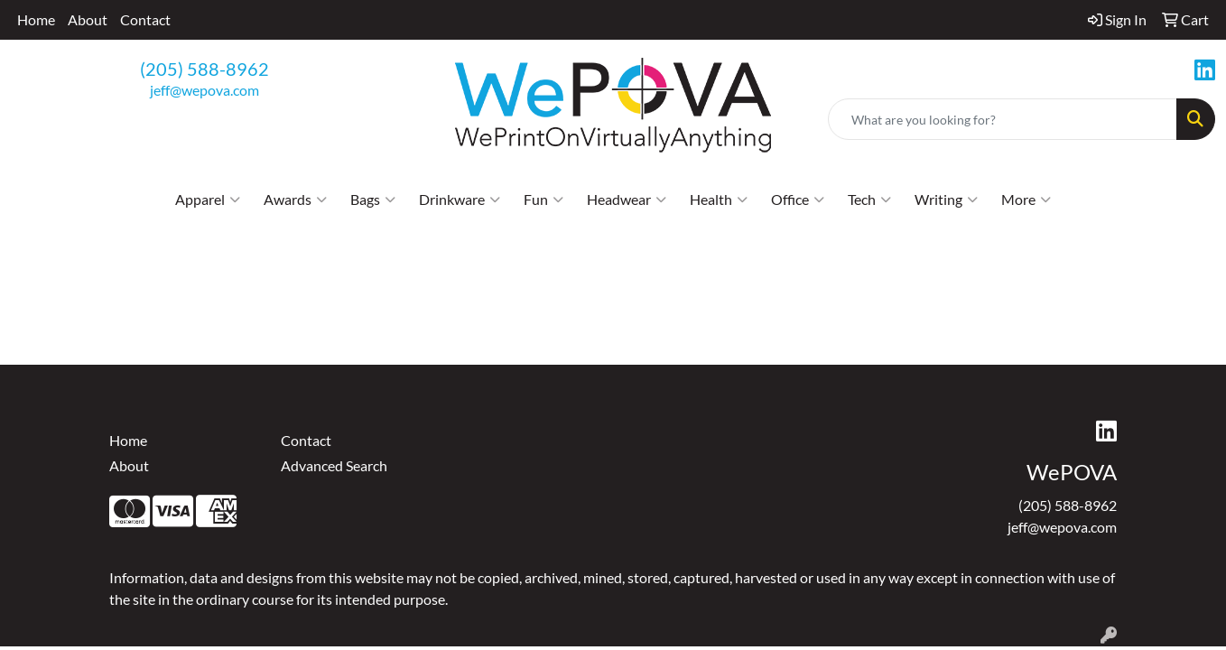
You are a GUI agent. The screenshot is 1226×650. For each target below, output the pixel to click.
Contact (145, 19)
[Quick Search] (1002, 119)
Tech (869, 199)
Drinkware (459, 199)
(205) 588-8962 (204, 68)
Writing (946, 199)
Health (719, 199)
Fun (543, 199)
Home (36, 19)
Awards (295, 199)
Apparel (207, 199)
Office (797, 199)
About (87, 19)
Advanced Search (334, 465)
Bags (372, 199)
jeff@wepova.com (204, 89)
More (1026, 199)
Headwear (626, 199)
